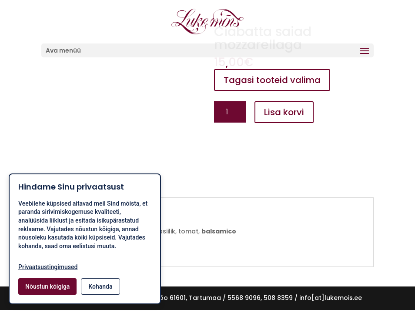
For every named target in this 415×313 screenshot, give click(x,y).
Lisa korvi (284, 112)
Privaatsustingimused (47, 266)
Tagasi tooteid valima (272, 80)
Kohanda (100, 286)
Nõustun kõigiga (47, 286)
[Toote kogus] (230, 112)
